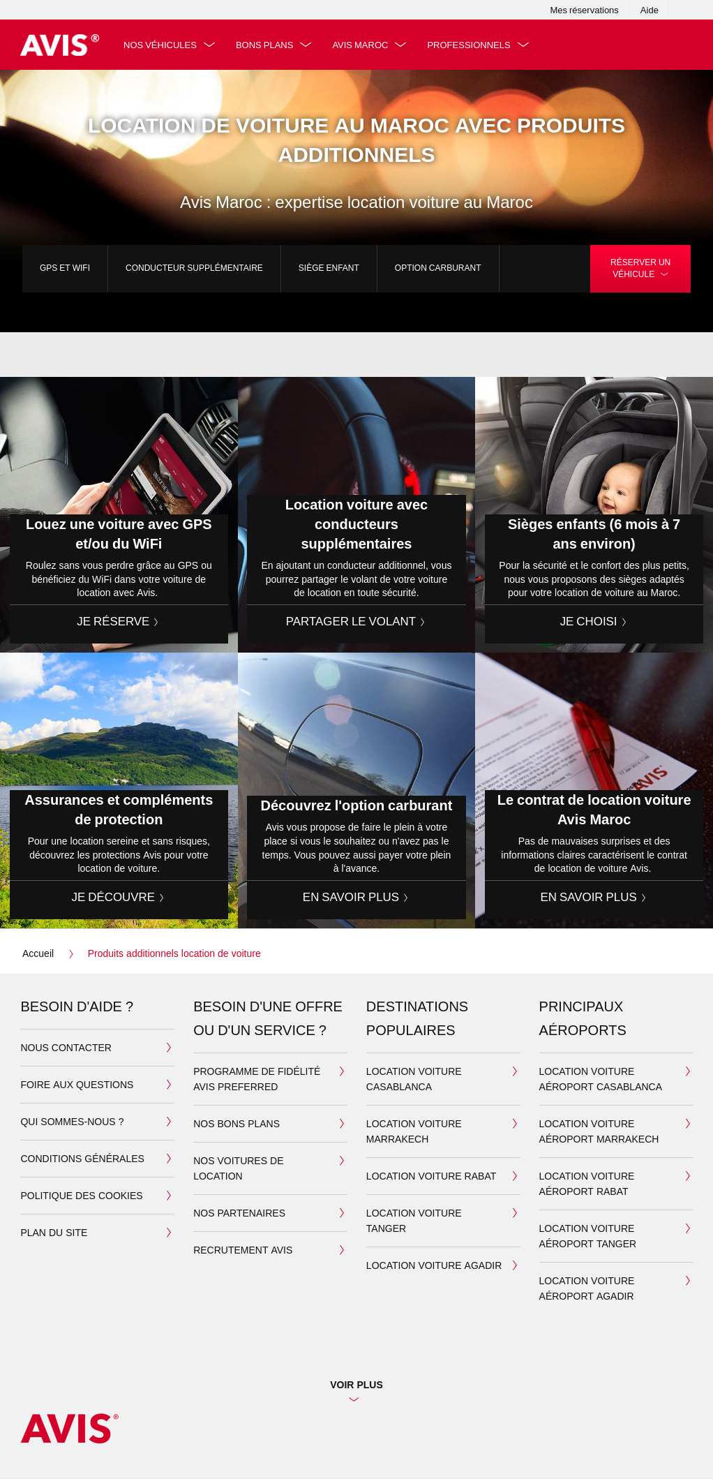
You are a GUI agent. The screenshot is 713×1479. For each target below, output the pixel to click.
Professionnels (471, 44)
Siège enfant (329, 268)
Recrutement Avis (242, 1250)
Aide (649, 9)
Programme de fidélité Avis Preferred (256, 1079)
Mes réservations (584, 9)
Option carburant (438, 268)
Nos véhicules (162, 44)
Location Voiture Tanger (414, 1221)
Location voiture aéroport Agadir (587, 1288)
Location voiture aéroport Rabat (587, 1184)
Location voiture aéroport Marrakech (599, 1131)
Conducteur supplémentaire (194, 268)
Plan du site (53, 1233)
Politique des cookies (81, 1196)
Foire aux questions (76, 1085)
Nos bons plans (236, 1124)
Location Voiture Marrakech (414, 1131)
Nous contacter (66, 1048)
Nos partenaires (239, 1213)
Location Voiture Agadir (434, 1265)
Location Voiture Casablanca (414, 1079)
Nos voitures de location (238, 1168)
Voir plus (356, 1385)
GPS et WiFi (65, 268)
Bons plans (266, 44)
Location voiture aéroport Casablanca (600, 1079)
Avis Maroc (363, 44)
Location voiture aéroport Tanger (588, 1236)
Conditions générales (82, 1159)
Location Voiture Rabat (431, 1176)
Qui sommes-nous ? (71, 1122)
